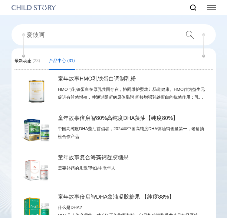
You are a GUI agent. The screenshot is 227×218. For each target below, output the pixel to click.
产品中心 (62, 64)
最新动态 (27, 64)
